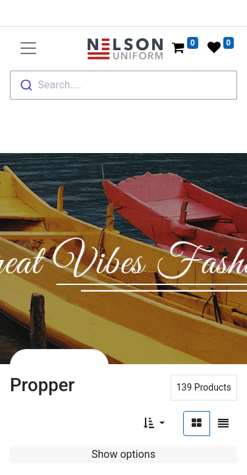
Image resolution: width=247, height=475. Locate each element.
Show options (123, 454)
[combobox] (123, 85)
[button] (154, 423)
